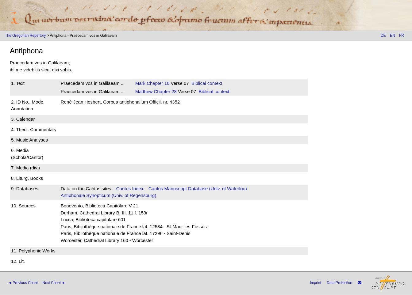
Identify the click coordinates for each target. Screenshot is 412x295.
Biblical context (206, 83)
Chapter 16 (157, 83)
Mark (140, 83)
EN (392, 35)
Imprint (315, 283)
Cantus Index (129, 188)
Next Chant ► (53, 283)
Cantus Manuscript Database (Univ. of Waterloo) (197, 188)
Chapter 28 (164, 91)
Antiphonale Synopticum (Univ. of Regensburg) (108, 195)
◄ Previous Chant (23, 283)
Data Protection (339, 283)
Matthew (144, 91)
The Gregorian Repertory (25, 35)
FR (401, 35)
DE (383, 35)
